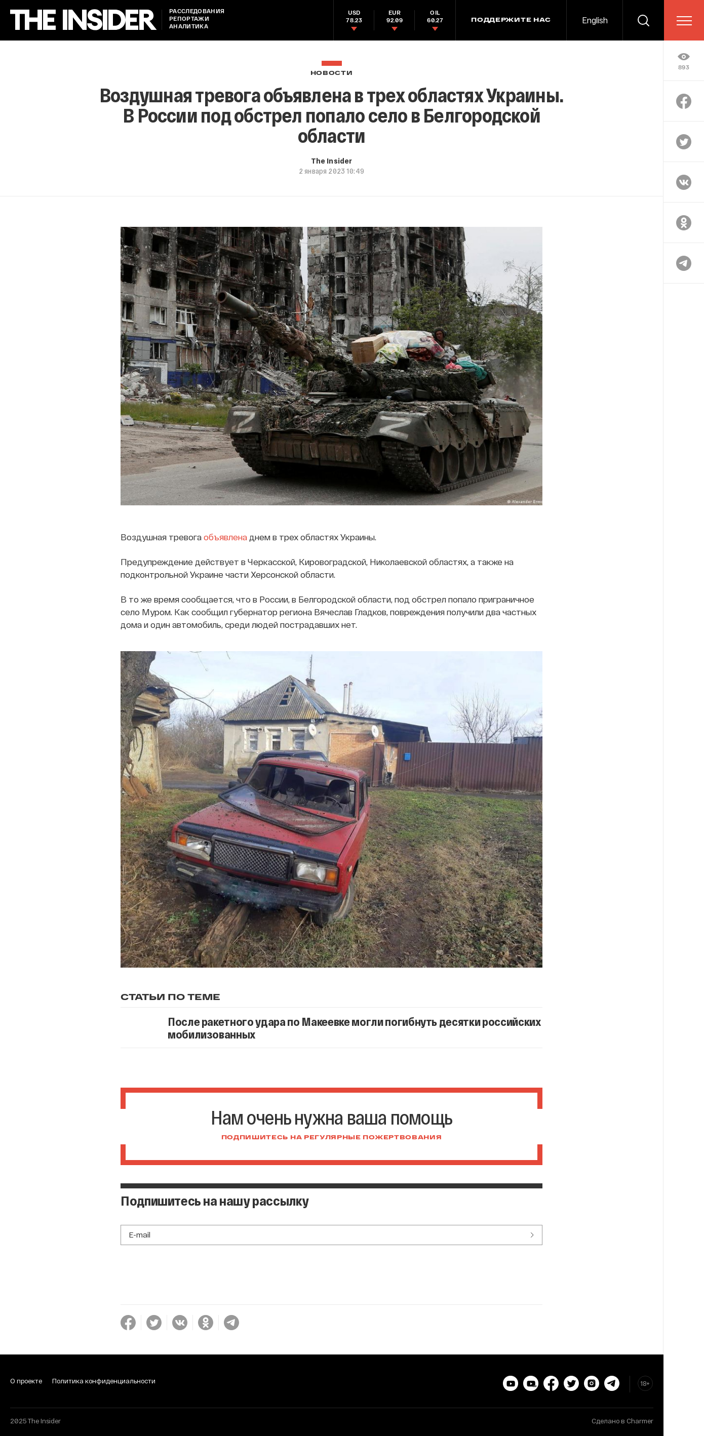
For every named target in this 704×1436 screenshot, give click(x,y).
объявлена (225, 537)
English (595, 20)
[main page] (83, 20)
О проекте (26, 1381)
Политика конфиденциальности (103, 1381)
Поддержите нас (511, 20)
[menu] (684, 20)
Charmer (640, 1421)
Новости (331, 73)
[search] (643, 20)
